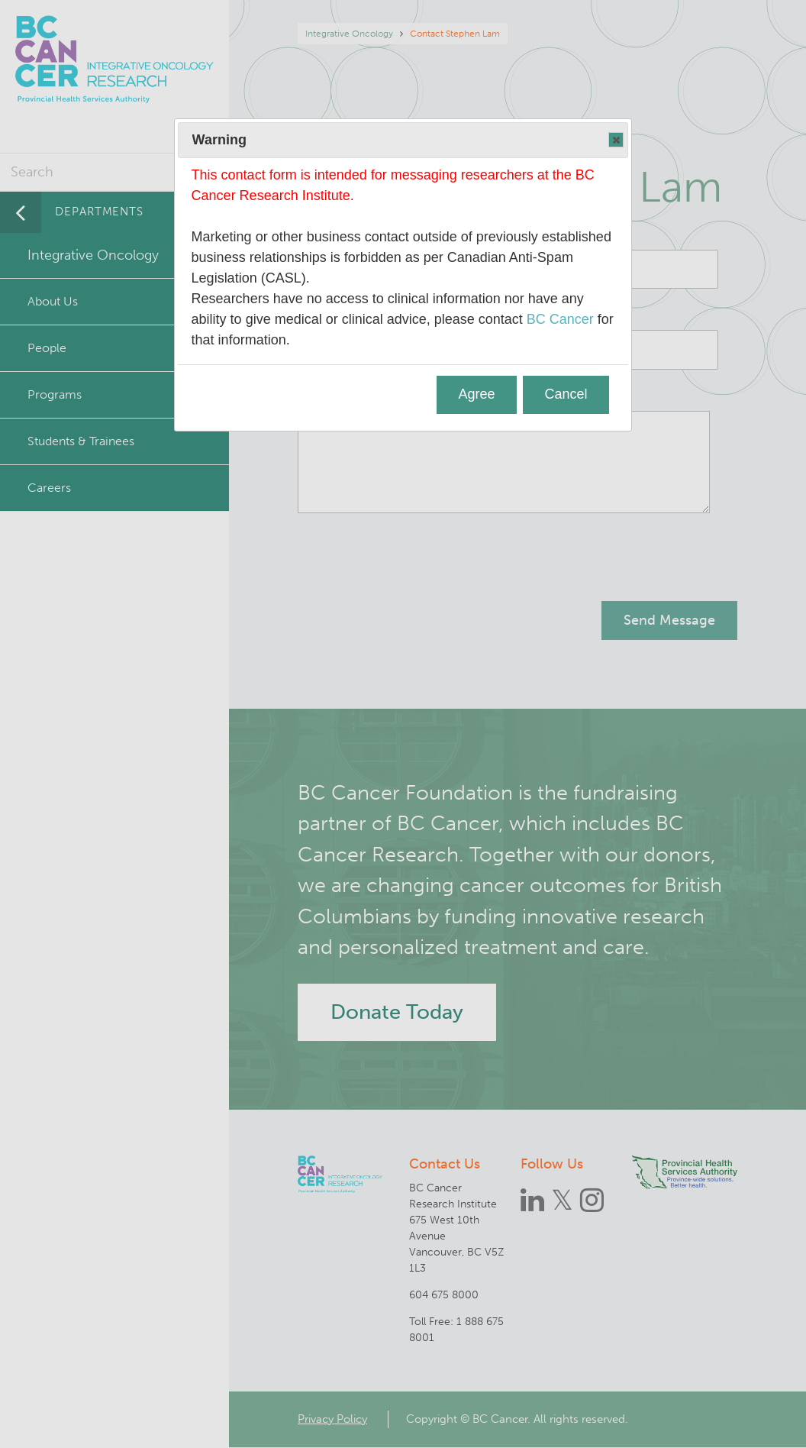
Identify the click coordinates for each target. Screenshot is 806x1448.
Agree (477, 394)
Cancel (565, 394)
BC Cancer (560, 319)
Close (615, 140)
